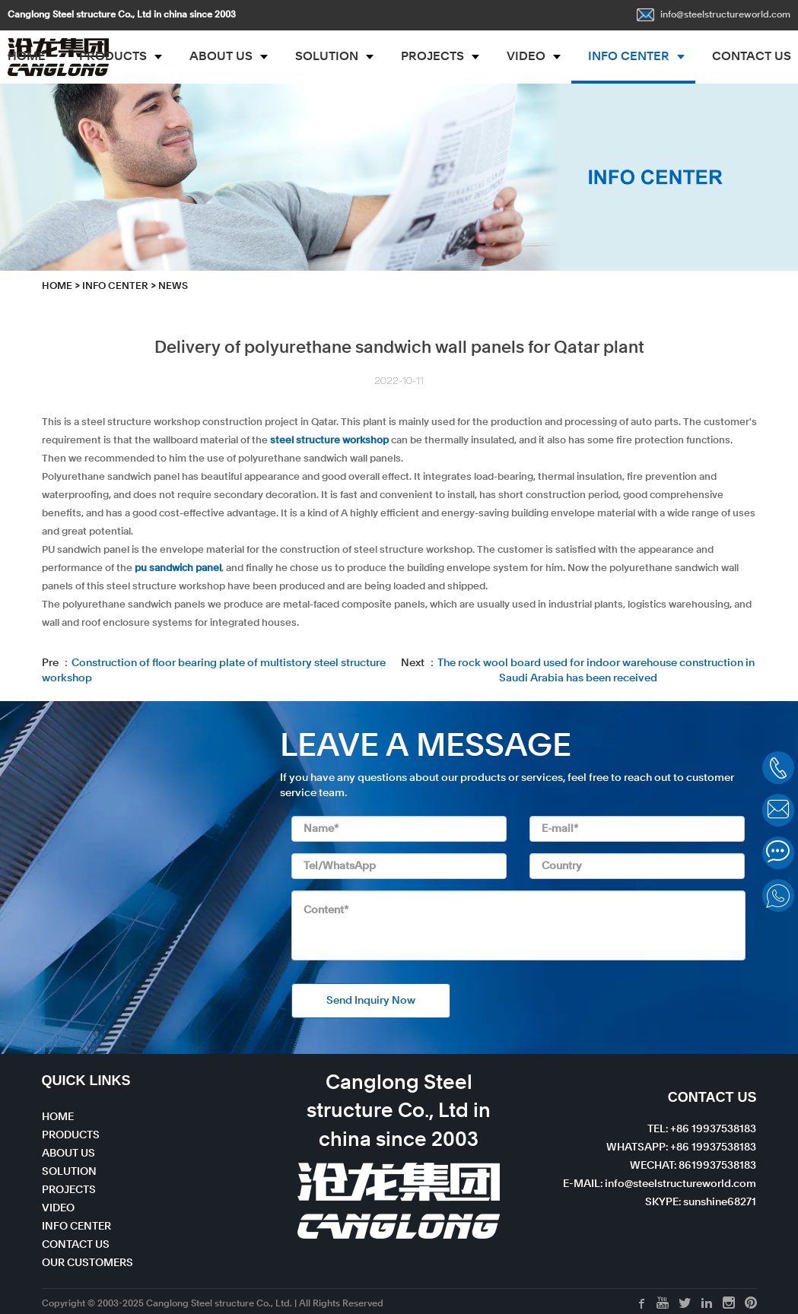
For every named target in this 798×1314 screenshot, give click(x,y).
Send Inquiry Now (370, 1000)
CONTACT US (76, 1244)
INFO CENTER (628, 57)
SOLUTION (326, 57)
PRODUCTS (113, 57)
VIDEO (526, 57)
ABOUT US (221, 57)
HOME (57, 286)
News (173, 286)
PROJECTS (432, 57)
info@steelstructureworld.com (713, 15)
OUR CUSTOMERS (87, 1263)
